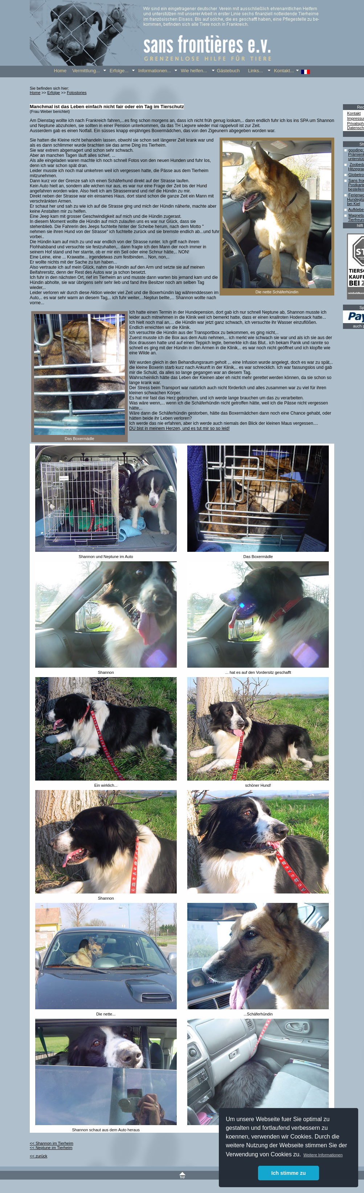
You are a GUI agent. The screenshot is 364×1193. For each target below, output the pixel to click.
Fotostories (76, 92)
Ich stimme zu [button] (288, 1173)
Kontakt (354, 113)
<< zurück (38, 1156)
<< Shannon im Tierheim (51, 1143)
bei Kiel (353, 203)
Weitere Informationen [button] (323, 1155)
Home (35, 92)
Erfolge (53, 92)
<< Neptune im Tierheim (51, 1147)
